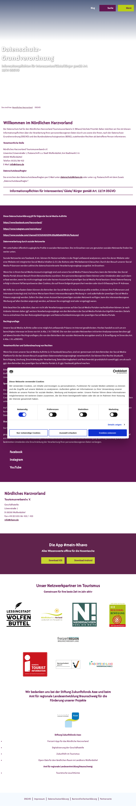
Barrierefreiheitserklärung (84, 799)
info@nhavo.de (17, 164)
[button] (66, 8)
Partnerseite (106, 799)
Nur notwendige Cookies (28, 433)
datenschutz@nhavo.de (71, 177)
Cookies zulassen (107, 433)
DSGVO (27, 799)
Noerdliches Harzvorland (22, 107)
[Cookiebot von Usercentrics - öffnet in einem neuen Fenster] (115, 372)
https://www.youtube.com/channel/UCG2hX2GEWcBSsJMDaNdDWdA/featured (41, 235)
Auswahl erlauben (68, 433)
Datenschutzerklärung (58, 799)
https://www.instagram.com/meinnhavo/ (22, 229)
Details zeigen (115, 424)
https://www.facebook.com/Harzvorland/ (22, 222)
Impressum (39, 799)
